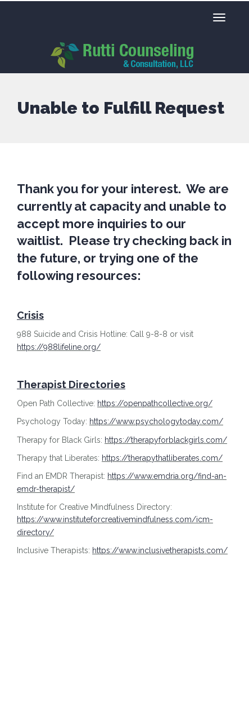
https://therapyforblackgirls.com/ (166, 439)
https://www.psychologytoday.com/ (156, 421)
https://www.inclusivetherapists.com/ (160, 550)
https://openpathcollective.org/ (154, 403)
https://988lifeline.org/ (59, 347)
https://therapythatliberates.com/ (162, 457)
